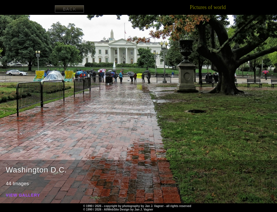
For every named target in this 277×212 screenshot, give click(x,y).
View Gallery (23, 195)
